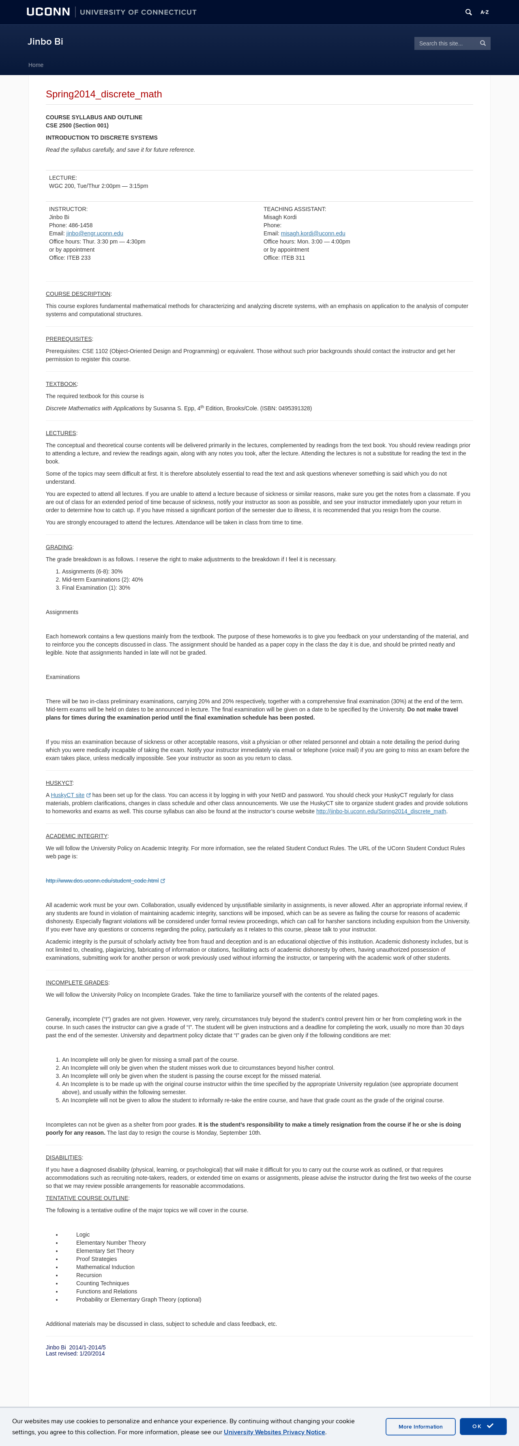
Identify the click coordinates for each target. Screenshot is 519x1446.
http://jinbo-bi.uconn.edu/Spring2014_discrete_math (381, 811)
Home (35, 65)
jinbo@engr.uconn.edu (94, 233)
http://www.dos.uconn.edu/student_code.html (105, 880)
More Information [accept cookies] (421, 1426)
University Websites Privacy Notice (274, 1432)
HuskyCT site (70, 795)
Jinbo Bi (45, 41)
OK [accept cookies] (483, 1426)
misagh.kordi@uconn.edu (313, 233)
